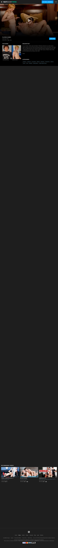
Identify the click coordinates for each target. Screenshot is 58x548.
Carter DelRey (50, 479)
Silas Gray (3, 479)
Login (55, 1)
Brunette (42, 61)
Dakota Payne (41, 479)
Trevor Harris (54, 479)
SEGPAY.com (37, 540)
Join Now (52, 38)
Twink (24, 63)
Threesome (47, 61)
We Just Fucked (23, 478)
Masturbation (35, 63)
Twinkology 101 (42, 478)
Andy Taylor (22, 479)
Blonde (38, 61)
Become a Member (48, 1)
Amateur (24, 61)
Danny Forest (7, 479)
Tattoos (52, 61)
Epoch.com (8, 540)
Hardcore (29, 61)
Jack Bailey (45, 479)
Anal (27, 63)
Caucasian (34, 61)
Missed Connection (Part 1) (7, 478)
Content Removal (51, 540)
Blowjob (30, 63)
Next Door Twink (23, 480)
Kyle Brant (25, 479)
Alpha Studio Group (42, 63)
